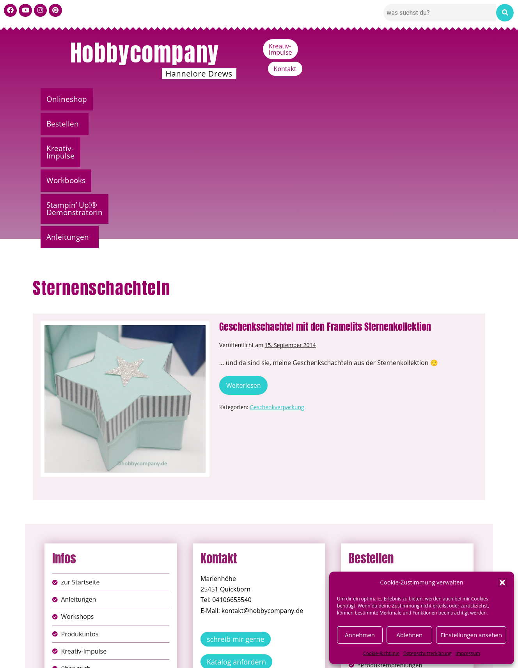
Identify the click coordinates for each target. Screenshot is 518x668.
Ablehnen (409, 635)
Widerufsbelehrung (231, 656)
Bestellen (124, 99)
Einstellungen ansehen (471, 635)
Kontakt (460, 46)
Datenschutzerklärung (427, 653)
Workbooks (257, 99)
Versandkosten (293, 656)
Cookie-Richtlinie (381, 653)
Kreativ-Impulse (410, 46)
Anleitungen (444, 99)
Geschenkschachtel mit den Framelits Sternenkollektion (325, 189)
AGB (303, 647)
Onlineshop (69, 99)
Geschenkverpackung (277, 269)
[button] (502, 582)
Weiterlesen (247, 245)
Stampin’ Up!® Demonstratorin (349, 99)
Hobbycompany (144, 53)
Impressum (468, 653)
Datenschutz (267, 647)
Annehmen (360, 635)
